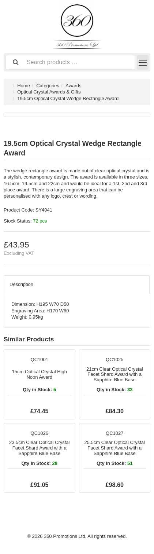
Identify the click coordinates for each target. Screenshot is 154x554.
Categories (47, 85)
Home (23, 85)
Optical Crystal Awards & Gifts (48, 92)
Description (21, 284)
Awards (73, 85)
